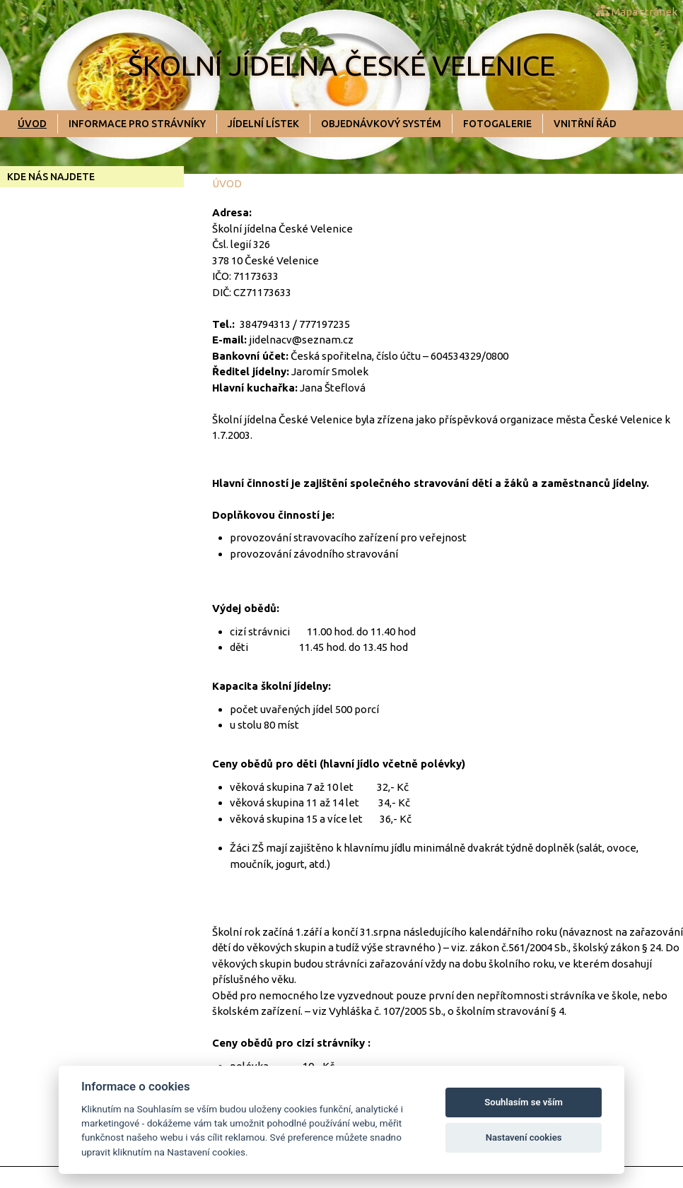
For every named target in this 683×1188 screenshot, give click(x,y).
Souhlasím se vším (523, 1102)
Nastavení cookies (524, 1137)
